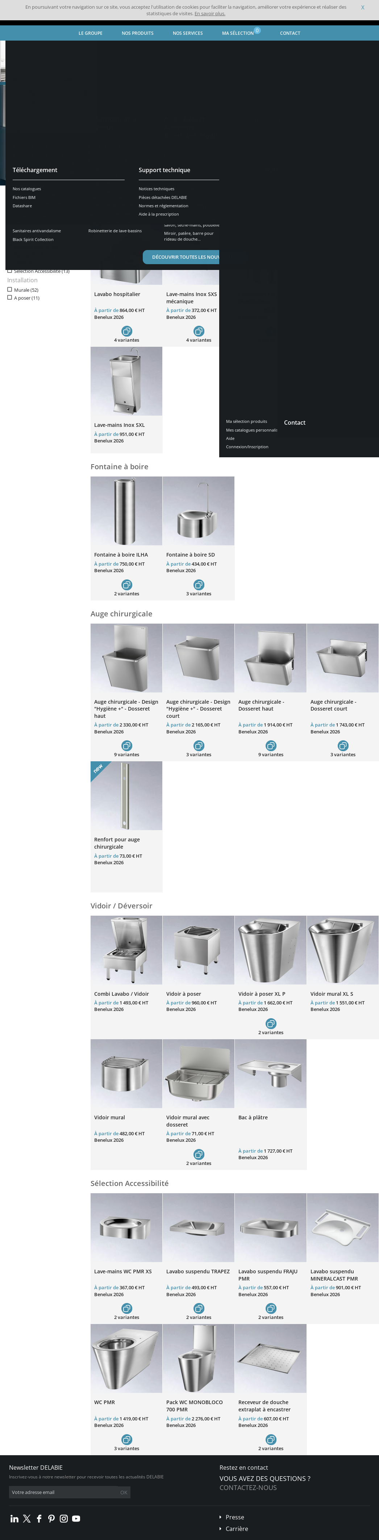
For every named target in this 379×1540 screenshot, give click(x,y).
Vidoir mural (109, 1117)
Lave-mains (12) (31, 231)
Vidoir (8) (23, 263)
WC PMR (104, 1402)
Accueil (14, 47)
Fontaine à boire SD (190, 554)
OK (124, 1492)
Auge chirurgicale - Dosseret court (334, 705)
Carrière (237, 1529)
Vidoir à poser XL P (262, 993)
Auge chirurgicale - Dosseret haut (261, 705)
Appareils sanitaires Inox (92, 47)
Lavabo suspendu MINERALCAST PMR (334, 1275)
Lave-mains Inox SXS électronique (263, 298)
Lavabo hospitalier (117, 294)
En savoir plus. (210, 13)
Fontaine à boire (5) (35, 239)
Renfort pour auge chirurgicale (117, 843)
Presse (235, 1517)
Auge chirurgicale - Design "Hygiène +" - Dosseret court (198, 708)
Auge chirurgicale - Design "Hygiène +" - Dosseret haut (126, 708)
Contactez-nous (248, 1487)
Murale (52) (26, 290)
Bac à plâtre (253, 1117)
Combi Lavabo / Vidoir (121, 993)
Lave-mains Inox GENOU (340, 294)
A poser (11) (26, 298)
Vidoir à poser (183, 993)
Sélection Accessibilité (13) (42, 271)
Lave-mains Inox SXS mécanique (191, 298)
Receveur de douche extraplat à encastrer (264, 1406)
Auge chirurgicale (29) (37, 247)
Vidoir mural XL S (332, 993)
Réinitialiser (67, 207)
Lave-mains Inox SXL (119, 424)
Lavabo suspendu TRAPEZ (198, 1271)
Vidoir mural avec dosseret (187, 1121)
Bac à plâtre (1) (30, 255)
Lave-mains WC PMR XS (123, 1271)
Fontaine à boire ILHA (121, 554)
